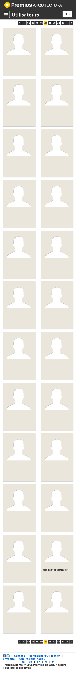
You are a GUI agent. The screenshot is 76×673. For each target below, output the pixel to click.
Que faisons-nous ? (32, 659)
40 (45, 23)
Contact (19, 655)
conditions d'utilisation (45, 655)
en (39, 662)
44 (62, 23)
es (23, 662)
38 (37, 23)
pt (53, 662)
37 (32, 23)
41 (50, 23)
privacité (9, 659)
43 (58, 23)
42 (54, 23)
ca (31, 662)
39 (41, 23)
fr (46, 662)
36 (28, 23)
